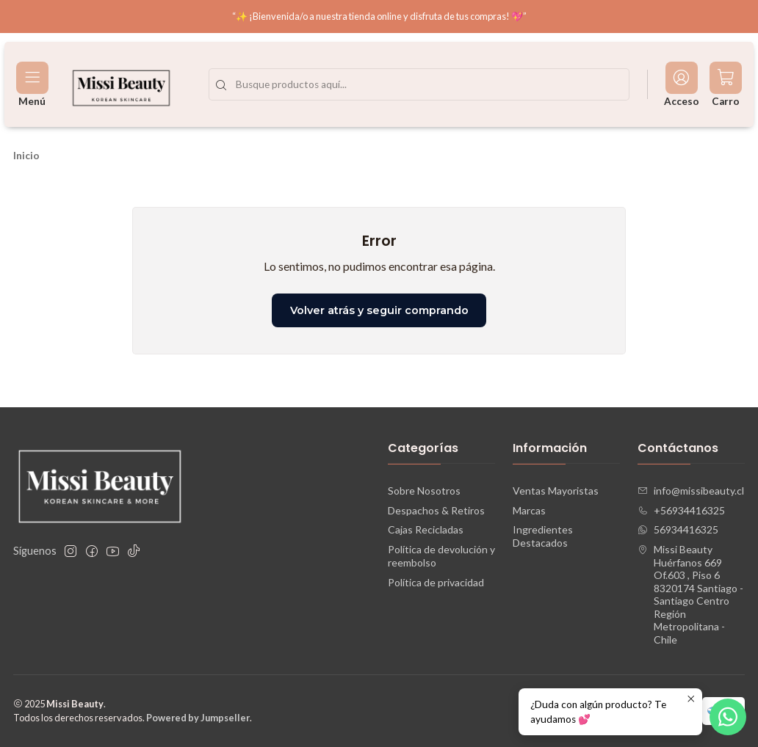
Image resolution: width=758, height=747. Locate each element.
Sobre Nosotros (424, 490)
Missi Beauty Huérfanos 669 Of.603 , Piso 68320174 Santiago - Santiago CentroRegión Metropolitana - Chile (690, 594)
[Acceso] (681, 84)
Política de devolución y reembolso (441, 556)
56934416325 (678, 529)
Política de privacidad (436, 582)
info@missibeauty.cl (691, 490)
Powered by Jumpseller (198, 718)
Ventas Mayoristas (556, 490)
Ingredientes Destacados (543, 536)
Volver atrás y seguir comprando (379, 310)
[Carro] (726, 84)
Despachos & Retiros (436, 510)
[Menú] (32, 84)
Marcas (529, 510)
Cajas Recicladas (425, 529)
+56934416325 (681, 510)
